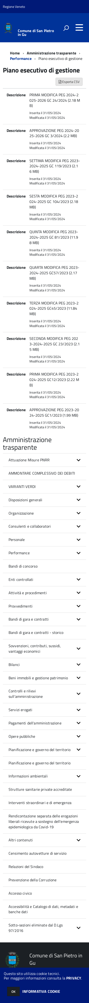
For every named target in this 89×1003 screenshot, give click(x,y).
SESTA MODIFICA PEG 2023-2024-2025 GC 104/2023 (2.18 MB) (53, 201)
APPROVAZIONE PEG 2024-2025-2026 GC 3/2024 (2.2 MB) (54, 133)
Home (15, 53)
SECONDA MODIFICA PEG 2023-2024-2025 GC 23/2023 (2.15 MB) (54, 344)
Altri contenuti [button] (21, 840)
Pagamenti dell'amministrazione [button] (35, 723)
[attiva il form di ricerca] (66, 28)
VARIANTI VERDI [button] (22, 486)
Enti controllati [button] (21, 579)
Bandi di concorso (23, 566)
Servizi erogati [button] (20, 710)
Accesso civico (20, 893)
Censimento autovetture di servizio (37, 853)
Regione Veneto (14, 6)
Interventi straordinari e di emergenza (40, 802)
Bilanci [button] (14, 664)
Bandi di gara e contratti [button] (29, 619)
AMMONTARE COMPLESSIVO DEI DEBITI (42, 473)
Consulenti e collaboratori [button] (30, 526)
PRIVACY (73, 978)
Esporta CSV (69, 81)
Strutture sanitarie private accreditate (40, 789)
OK (13, 991)
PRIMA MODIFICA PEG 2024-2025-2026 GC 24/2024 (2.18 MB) (54, 100)
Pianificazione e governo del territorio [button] (39, 749)
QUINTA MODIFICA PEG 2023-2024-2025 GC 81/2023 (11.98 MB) (53, 237)
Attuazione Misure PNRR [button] (29, 460)
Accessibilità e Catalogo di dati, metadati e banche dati (43, 909)
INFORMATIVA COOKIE (41, 991)
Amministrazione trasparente (51, 53)
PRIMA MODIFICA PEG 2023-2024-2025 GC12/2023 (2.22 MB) (54, 379)
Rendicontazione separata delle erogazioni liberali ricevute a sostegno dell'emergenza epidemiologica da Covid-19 (44, 821)
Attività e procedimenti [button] (28, 593)
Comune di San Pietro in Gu (36, 32)
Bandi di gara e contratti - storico (36, 632)
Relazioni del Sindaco (26, 866)
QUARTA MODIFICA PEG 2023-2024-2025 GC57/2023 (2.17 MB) (54, 273)
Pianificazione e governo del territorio (39, 763)
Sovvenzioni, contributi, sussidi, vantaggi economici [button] (35, 648)
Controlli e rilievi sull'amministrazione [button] (26, 693)
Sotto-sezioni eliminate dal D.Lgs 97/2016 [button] (36, 927)
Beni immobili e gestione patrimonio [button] (38, 678)
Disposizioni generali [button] (25, 500)
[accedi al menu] (79, 27)
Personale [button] (17, 539)
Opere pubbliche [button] (22, 736)
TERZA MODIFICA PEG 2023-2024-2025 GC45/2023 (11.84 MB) (54, 308)
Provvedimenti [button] (21, 606)
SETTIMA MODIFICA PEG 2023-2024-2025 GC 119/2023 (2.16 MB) (54, 166)
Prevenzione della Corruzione (32, 880)
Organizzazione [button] (21, 513)
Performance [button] (19, 553)
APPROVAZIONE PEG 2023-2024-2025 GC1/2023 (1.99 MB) (54, 412)
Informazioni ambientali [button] (28, 776)
